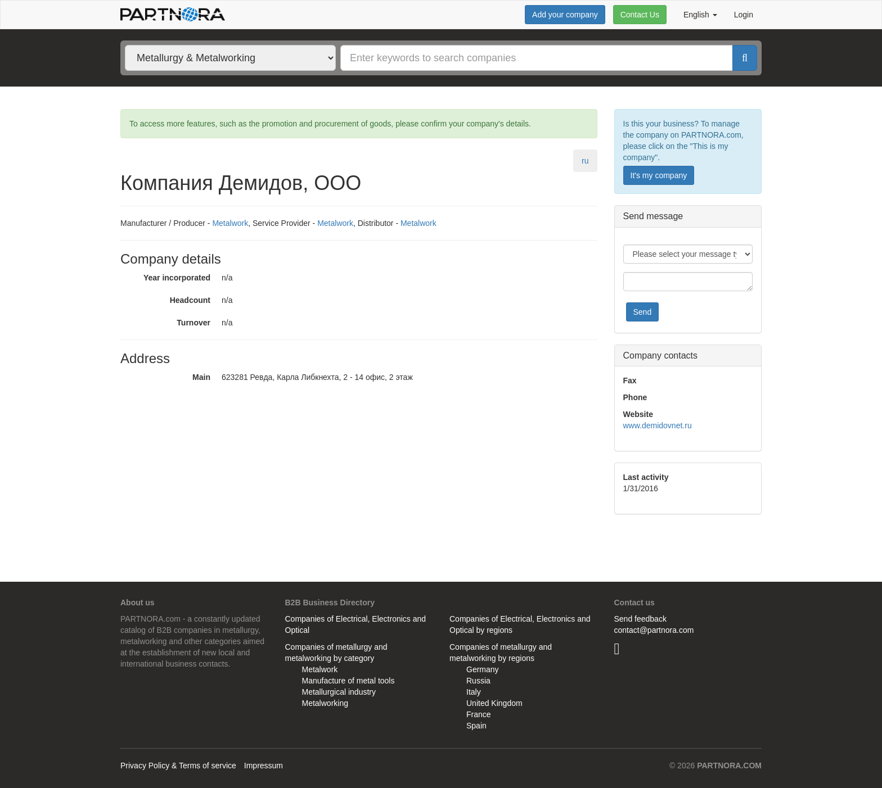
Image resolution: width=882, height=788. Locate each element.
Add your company (565, 14)
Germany (482, 669)
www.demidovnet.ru (657, 425)
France (478, 714)
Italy (473, 691)
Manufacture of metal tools (348, 680)
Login (743, 14)
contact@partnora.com (654, 630)
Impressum (263, 765)
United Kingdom (494, 703)
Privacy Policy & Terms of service (178, 765)
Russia (478, 680)
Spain (476, 725)
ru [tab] (585, 160)
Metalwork (230, 223)
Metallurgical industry (339, 691)
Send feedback (640, 618)
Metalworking (325, 703)
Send (642, 311)
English (700, 14)
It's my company (659, 175)
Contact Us (639, 14)
